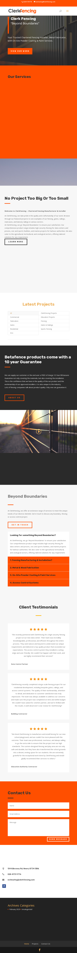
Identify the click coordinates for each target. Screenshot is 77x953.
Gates (12, 325)
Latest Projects (38, 304)
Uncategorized (27, 909)
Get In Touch (20, 525)
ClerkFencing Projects (49, 313)
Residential (14, 329)
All (11, 313)
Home (26, 944)
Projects (35, 944)
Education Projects (48, 317)
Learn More (15, 242)
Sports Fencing (46, 329)
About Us (14, 398)
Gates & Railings (47, 325)
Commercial (14, 317)
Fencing (44, 321)
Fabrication (14, 321)
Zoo (11, 333)
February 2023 (14, 909)
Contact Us (45, 944)
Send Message (58, 839)
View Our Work (20, 51)
